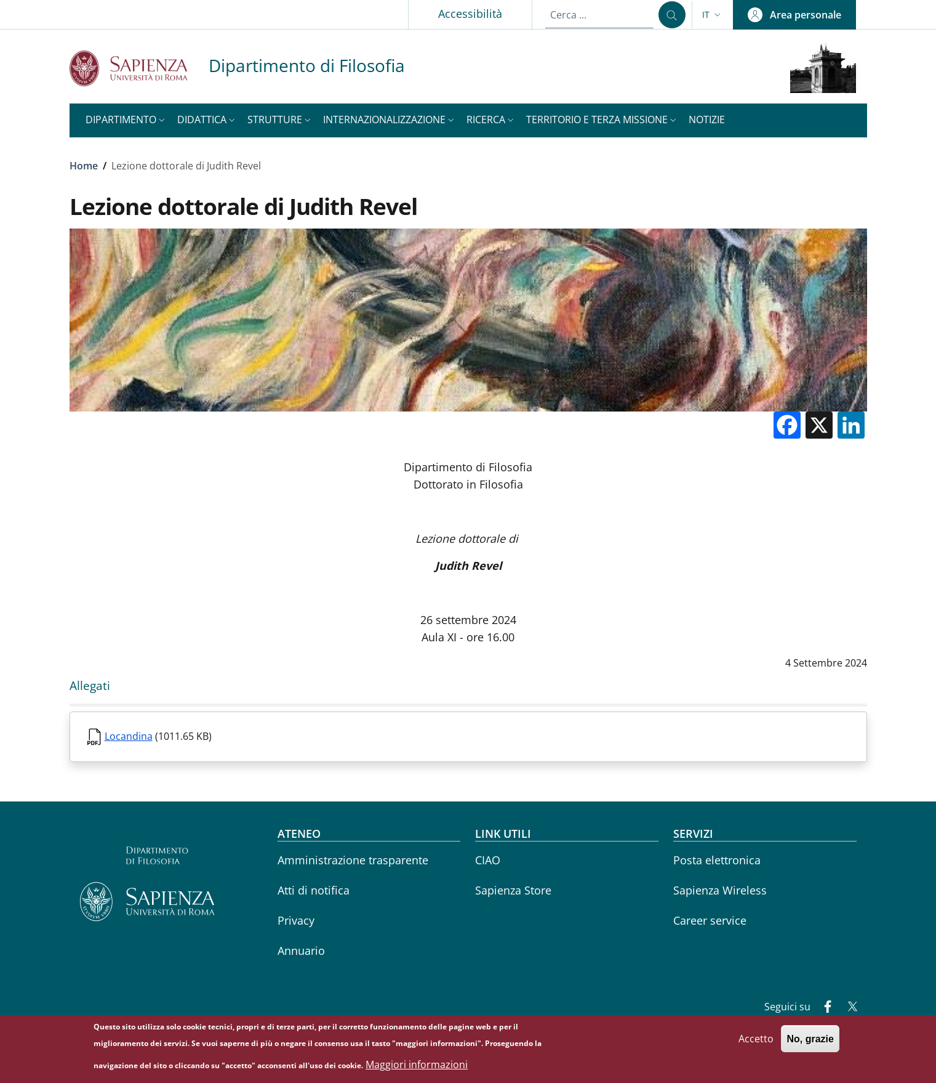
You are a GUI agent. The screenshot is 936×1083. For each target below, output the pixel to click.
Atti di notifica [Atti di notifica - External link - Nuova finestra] (314, 890)
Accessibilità (470, 13)
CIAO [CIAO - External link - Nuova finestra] (487, 860)
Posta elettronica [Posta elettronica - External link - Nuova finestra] (717, 860)
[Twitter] (847, 1008)
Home (84, 165)
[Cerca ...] (672, 14)
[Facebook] (822, 1008)
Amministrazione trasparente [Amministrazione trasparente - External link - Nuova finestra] (353, 860)
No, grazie (809, 1044)
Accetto (756, 1043)
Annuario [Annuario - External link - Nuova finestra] (301, 950)
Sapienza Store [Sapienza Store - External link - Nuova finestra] (513, 890)
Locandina (129, 736)
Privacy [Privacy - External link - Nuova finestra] (296, 920)
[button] (712, 15)
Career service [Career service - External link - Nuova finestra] (709, 920)
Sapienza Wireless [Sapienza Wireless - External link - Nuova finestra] (720, 890)
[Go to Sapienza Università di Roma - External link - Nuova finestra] (139, 68)
